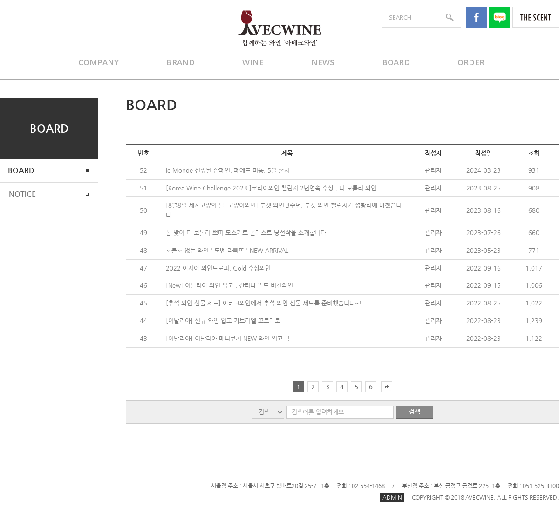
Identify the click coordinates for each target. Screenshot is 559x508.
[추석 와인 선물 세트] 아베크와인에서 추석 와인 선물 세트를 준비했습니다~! (264, 302)
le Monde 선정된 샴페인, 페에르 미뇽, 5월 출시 (228, 170)
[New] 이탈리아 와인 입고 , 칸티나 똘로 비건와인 (229, 285)
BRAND (180, 62)
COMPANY (98, 62)
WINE (253, 62)
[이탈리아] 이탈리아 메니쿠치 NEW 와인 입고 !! (228, 338)
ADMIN (392, 497)
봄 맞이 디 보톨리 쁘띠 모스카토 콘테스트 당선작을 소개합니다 (246, 232)
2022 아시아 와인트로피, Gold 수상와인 (218, 267)
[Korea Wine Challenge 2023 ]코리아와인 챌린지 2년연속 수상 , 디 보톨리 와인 (271, 187)
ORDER (470, 62)
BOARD (396, 62)
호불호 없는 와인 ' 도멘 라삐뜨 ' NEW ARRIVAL (227, 250)
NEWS (322, 62)
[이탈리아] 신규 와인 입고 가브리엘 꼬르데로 (223, 320)
